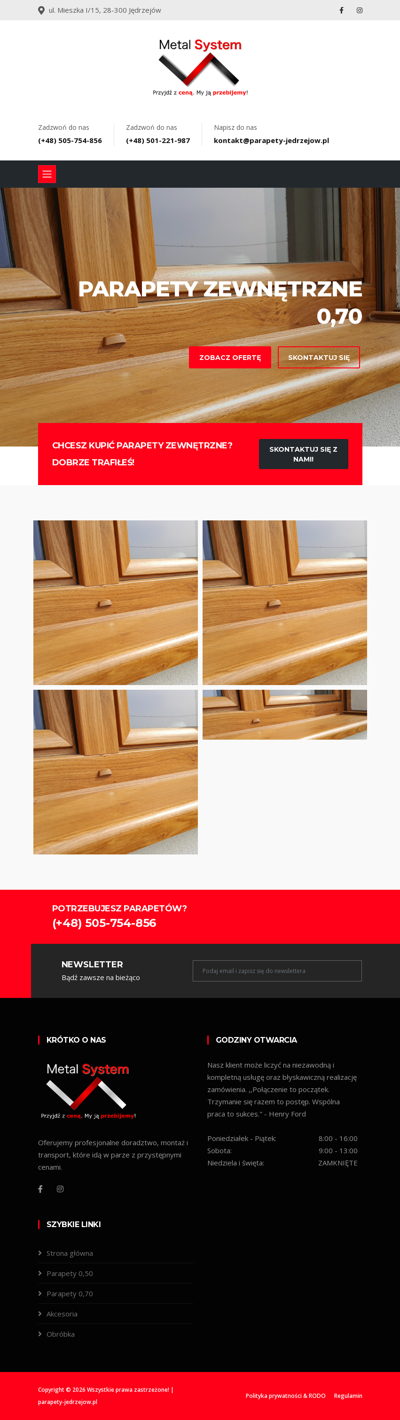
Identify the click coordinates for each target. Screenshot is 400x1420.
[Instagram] (60, 1189)
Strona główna (70, 1253)
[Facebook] (40, 1189)
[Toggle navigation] (47, 174)
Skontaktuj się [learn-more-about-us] (303, 357)
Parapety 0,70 (70, 1293)
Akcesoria (62, 1313)
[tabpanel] (200, 317)
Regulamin (348, 1396)
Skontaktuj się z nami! (303, 454)
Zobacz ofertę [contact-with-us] (214, 357)
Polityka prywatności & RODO (286, 1396)
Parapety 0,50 (70, 1273)
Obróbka (61, 1334)
